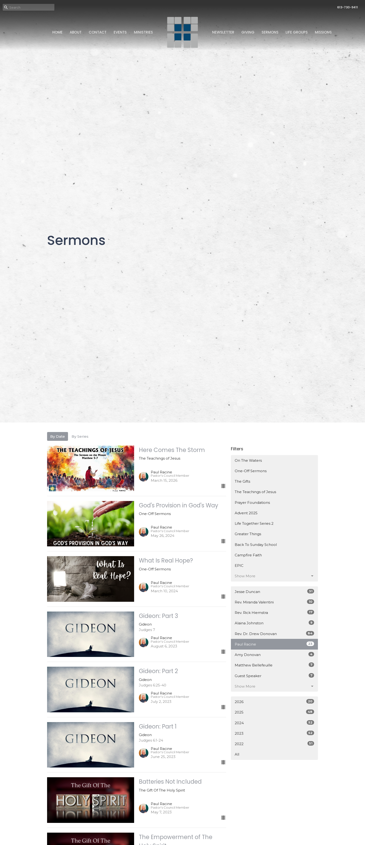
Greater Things (248, 534)
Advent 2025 (246, 513)
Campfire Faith (248, 555)
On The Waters (248, 460)
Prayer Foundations (252, 502)
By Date (57, 436)
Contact (98, 32)
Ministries (143, 32)
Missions (323, 32)
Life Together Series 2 (254, 523)
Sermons (270, 32)
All (237, 754)
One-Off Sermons (251, 471)
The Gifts (242, 481)
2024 (274, 722)
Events (120, 32)
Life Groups (297, 32)
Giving (247, 32)
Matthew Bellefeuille (274, 664)
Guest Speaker (274, 675)
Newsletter (223, 32)
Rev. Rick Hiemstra (274, 612)
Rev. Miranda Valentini (274, 601)
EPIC (239, 565)
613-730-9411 (347, 7)
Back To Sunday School (256, 544)
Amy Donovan (274, 654)
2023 (274, 733)
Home (57, 32)
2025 (274, 711)
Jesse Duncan (274, 591)
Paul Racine (274, 643)
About (76, 32)
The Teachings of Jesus (255, 492)
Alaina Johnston (274, 622)
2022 (274, 743)
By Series (80, 436)
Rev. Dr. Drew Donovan (274, 633)
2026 (274, 701)
